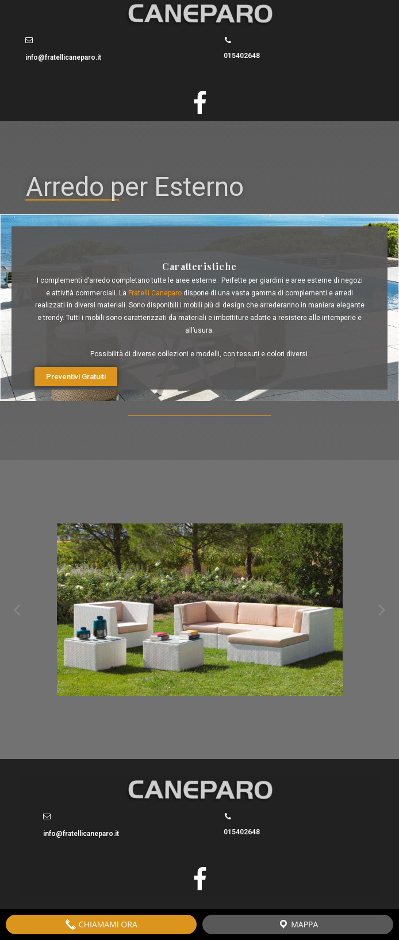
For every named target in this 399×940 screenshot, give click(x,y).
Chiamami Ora (101, 924)
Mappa (298, 924)
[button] (75, 376)
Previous (17, 610)
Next (382, 610)
